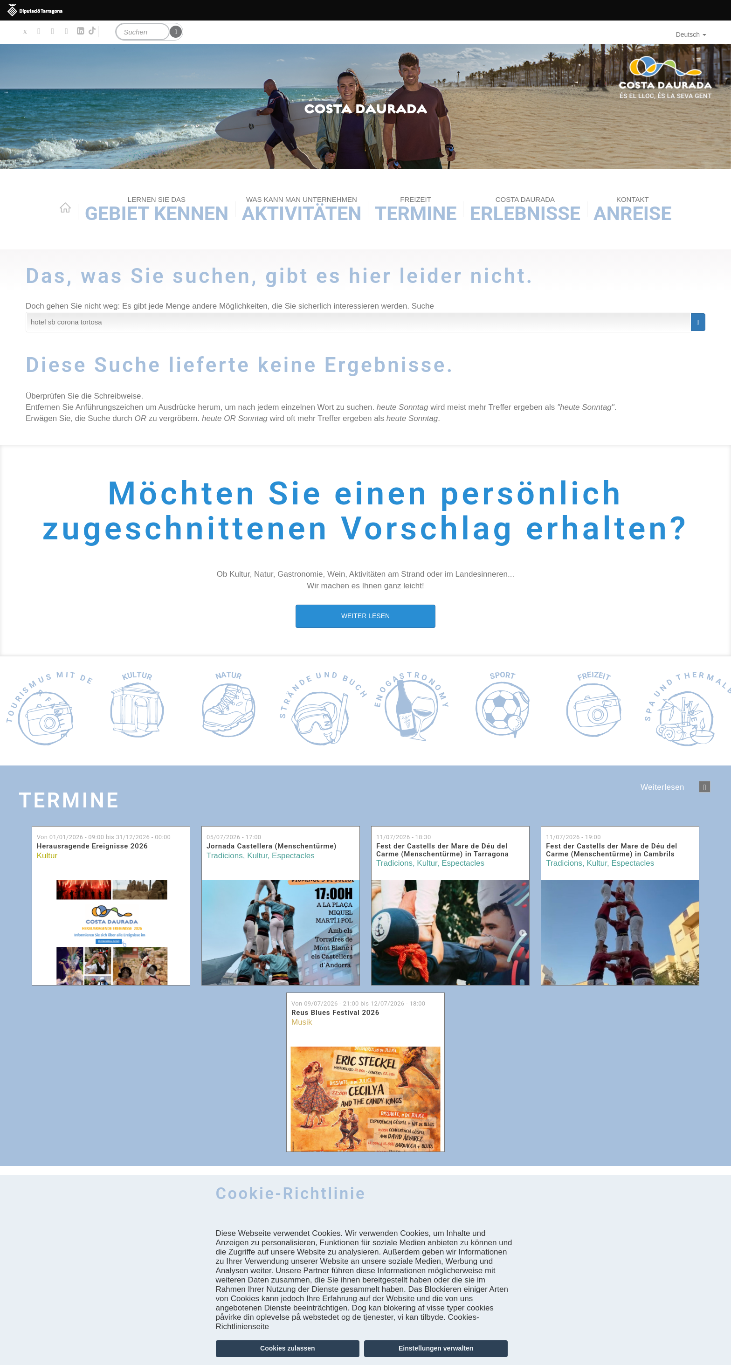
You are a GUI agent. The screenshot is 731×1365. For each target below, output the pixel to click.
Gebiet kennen (157, 210)
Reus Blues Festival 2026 (335, 1013)
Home (65, 207)
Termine (416, 210)
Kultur (47, 855)
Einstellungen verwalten (436, 1348)
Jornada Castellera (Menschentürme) (272, 846)
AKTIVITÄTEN (301, 210)
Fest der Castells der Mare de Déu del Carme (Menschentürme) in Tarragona (442, 850)
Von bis (104, 837)
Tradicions (225, 855)
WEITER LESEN (365, 616)
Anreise (632, 210)
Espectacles (293, 855)
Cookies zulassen (287, 1348)
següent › (704, 787)
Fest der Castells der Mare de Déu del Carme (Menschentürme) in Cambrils (611, 850)
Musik (301, 1022)
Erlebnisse (525, 210)
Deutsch (691, 34)
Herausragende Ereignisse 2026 (92, 846)
